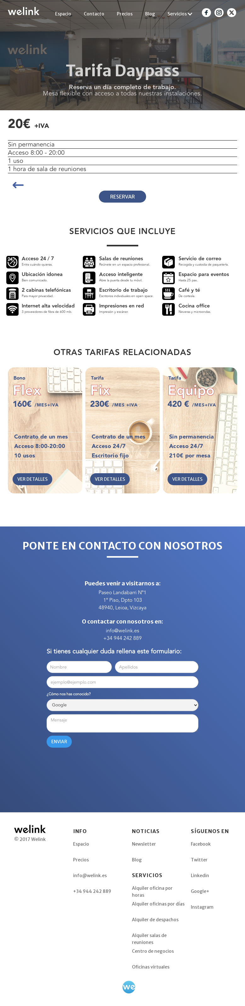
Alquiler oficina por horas (152, 891)
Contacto (94, 14)
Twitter (199, 860)
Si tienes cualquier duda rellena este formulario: (114, 651)
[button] (180, 13)
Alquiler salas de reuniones (149, 939)
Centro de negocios (153, 951)
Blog (150, 14)
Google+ (200, 891)
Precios (125, 14)
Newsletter (144, 844)
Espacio (63, 14)
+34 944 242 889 (122, 638)
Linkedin (200, 875)
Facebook (201, 844)
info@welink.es (122, 631)
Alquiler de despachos (155, 920)
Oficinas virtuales (150, 967)
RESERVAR (122, 196)
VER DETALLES (32, 479)
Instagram (202, 907)
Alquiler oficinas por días (158, 904)
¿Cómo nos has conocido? (69, 694)
